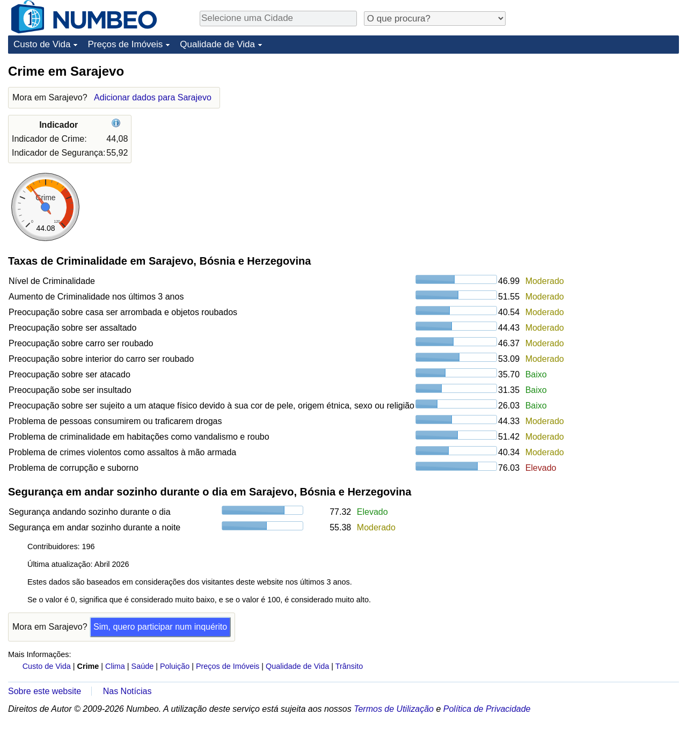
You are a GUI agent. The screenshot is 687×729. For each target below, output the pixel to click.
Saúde (142, 666)
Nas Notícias (127, 691)
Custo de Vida (41, 44)
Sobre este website (44, 691)
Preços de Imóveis (125, 44)
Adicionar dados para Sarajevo (152, 97)
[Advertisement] (598, 130)
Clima (115, 666)
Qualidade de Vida (217, 44)
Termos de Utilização (394, 708)
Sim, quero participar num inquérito (160, 626)
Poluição (174, 666)
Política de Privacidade (487, 708)
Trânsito (349, 666)
